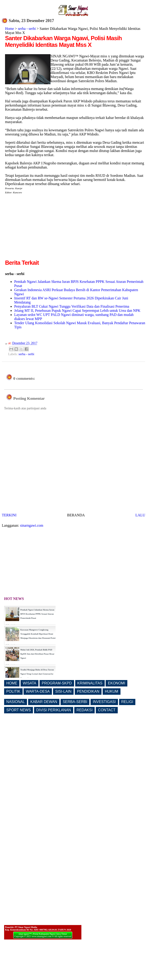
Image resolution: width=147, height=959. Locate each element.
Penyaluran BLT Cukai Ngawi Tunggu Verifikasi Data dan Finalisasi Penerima (71, 306)
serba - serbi (27, 29)
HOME (11, 683)
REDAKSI (85, 710)
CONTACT (106, 710)
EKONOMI (116, 683)
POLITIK (13, 691)
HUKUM (111, 691)
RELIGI (127, 702)
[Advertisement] (43, 226)
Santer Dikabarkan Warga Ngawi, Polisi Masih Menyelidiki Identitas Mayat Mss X (63, 41)
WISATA (29, 683)
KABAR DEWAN (43, 702)
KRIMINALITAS (89, 683)
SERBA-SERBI (75, 702)
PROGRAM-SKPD (57, 683)
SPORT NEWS (18, 710)
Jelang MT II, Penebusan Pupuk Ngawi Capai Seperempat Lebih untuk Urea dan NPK (77, 310)
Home (9, 29)
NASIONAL (15, 702)
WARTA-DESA (38, 691)
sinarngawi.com (31, 525)
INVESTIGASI (104, 702)
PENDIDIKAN (88, 691)
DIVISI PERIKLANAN (53, 710)
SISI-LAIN (63, 691)
